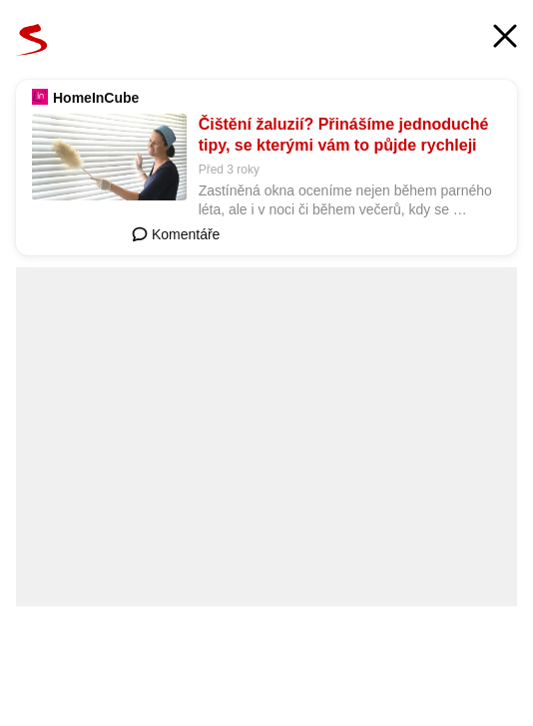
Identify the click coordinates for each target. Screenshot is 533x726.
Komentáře (176, 234)
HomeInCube (96, 98)
